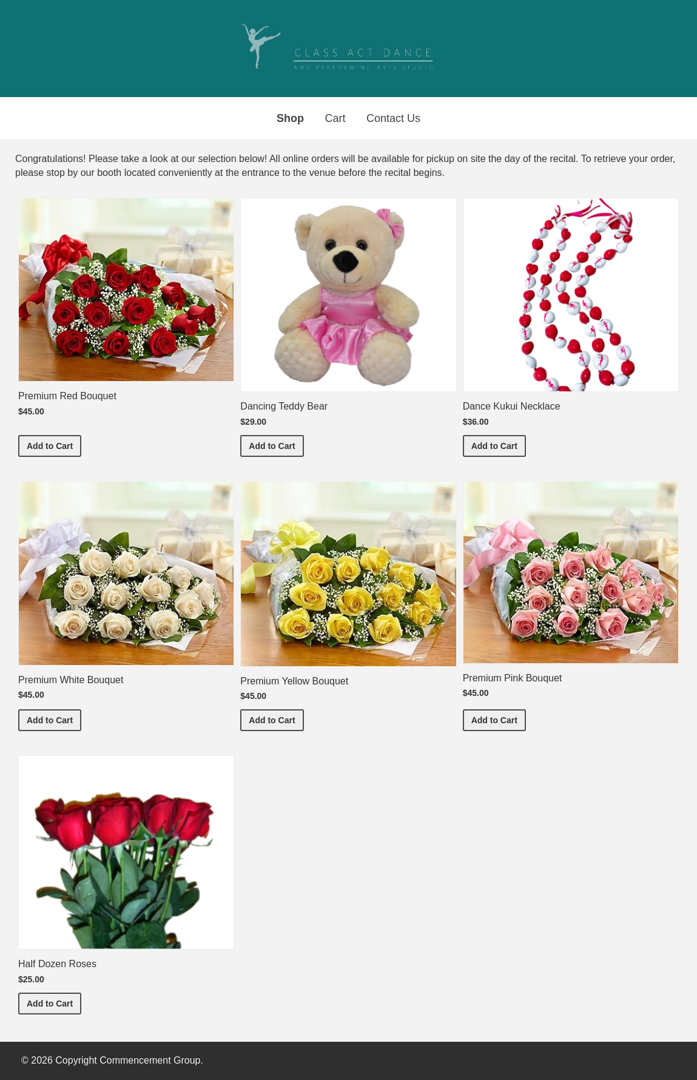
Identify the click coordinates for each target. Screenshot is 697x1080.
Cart (335, 118)
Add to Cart (54, 445)
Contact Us (393, 118)
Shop (290, 118)
